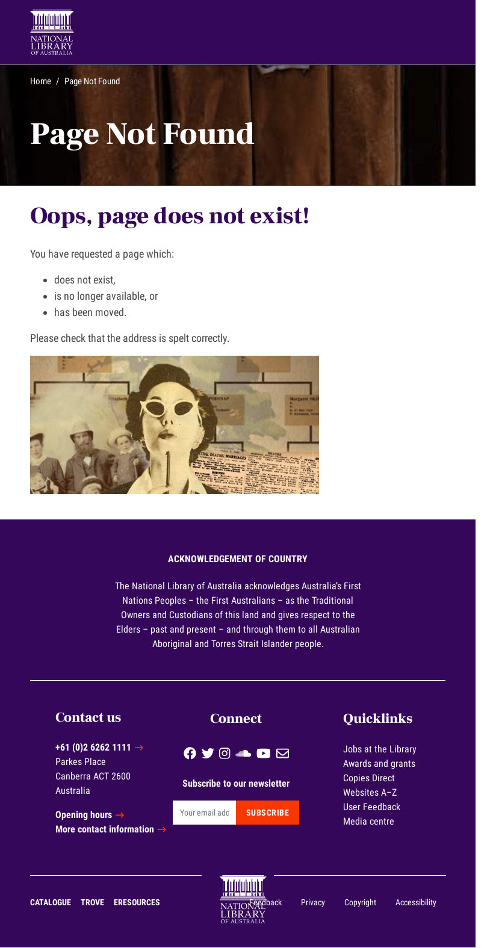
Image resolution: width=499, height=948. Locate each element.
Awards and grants (394, 762)
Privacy (324, 903)
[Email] (218, 811)
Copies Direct (384, 776)
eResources (149, 903)
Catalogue (62, 903)
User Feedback (386, 805)
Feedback (277, 903)
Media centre (383, 820)
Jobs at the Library (395, 748)
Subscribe (281, 811)
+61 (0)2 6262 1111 (107, 748)
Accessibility (427, 903)
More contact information (118, 829)
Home (52, 81)
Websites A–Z (385, 791)
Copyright (372, 903)
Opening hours (97, 815)
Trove (104, 903)
